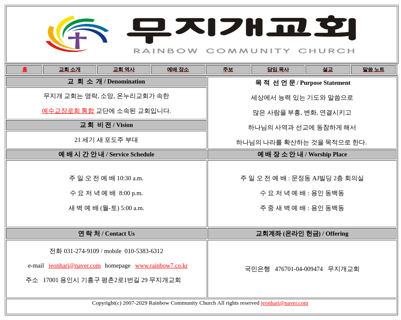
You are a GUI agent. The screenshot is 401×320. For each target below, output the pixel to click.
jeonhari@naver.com (75, 265)
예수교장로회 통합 (68, 110)
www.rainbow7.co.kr (161, 265)
